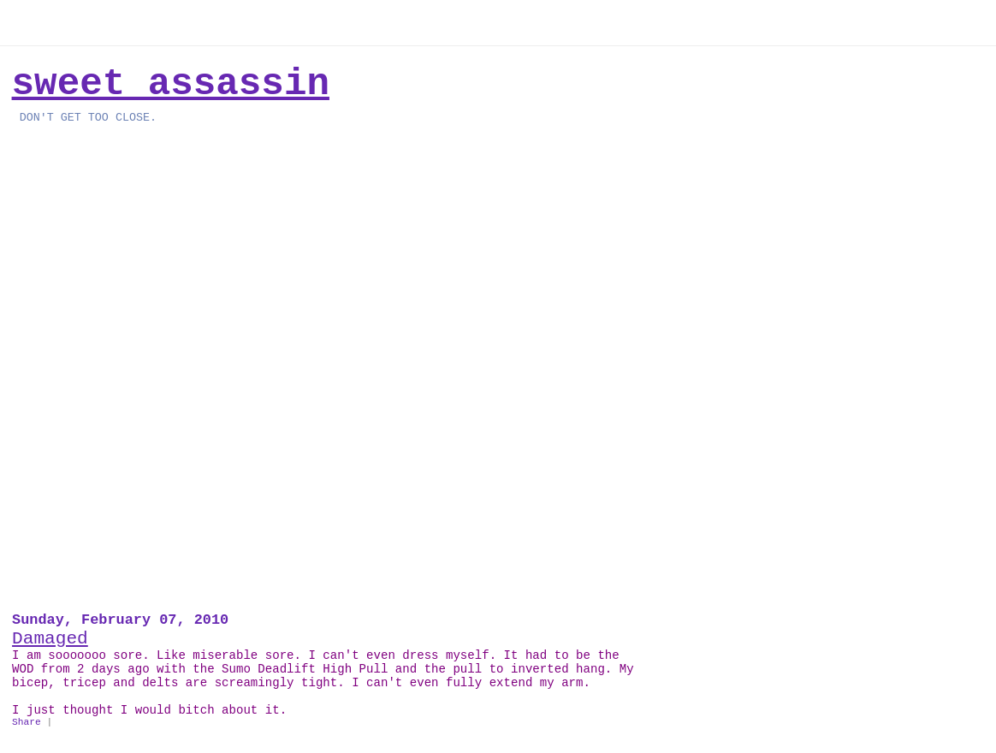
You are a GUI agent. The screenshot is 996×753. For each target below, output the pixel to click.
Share (26, 722)
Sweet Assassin (170, 83)
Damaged (50, 638)
